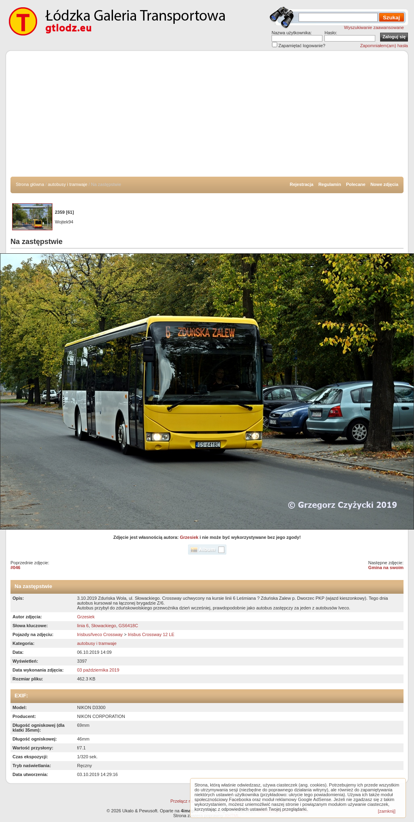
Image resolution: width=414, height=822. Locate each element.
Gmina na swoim (386, 567)
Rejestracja (302, 184)
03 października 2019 (98, 670)
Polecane (355, 184)
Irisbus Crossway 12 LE (151, 634)
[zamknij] (386, 811)
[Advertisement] (207, 116)
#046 (15, 567)
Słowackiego (103, 625)
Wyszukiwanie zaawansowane (374, 27)
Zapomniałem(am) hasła (384, 45)
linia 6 (83, 625)
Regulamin (329, 184)
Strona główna (30, 184)
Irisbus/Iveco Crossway (100, 634)
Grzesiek (189, 537)
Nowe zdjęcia (384, 184)
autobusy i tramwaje (68, 184)
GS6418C (128, 625)
